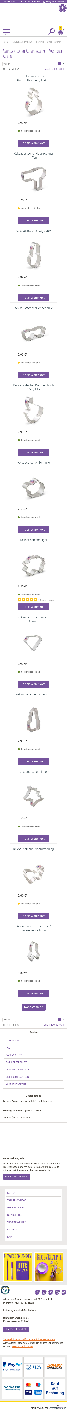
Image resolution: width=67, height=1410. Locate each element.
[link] (33, 14)
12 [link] (4, 69)
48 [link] (13, 69)
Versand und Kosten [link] (22, 1346)
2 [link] (63, 63)
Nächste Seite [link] (33, 1007)
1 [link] (59, 63)
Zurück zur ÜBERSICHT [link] (54, 69)
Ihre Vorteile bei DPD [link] (16, 1329)
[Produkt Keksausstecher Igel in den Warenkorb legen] (33, 607)
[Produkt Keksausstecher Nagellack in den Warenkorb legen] (33, 298)
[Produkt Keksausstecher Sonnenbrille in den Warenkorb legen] (33, 376)
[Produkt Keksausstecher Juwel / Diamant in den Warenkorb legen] (33, 685)
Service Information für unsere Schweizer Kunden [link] (29, 1339)
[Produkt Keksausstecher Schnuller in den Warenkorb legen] (33, 530)
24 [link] (8, 69)
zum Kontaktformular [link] (16, 1176)
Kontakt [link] (36, 1)
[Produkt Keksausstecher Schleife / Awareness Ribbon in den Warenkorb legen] (33, 994)
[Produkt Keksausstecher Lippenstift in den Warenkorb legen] (33, 762)
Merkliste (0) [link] (23, 1)
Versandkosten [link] (58, 1408)
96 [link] (18, 69)
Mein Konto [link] (9, 1)
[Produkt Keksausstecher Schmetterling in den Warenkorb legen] (33, 917)
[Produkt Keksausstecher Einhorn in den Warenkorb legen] (33, 839)
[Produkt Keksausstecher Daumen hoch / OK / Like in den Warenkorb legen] (33, 453)
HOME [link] (5, 42)
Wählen (9, 63)
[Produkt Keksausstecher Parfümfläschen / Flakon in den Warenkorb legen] (33, 144)
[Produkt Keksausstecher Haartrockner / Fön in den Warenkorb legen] (33, 221)
